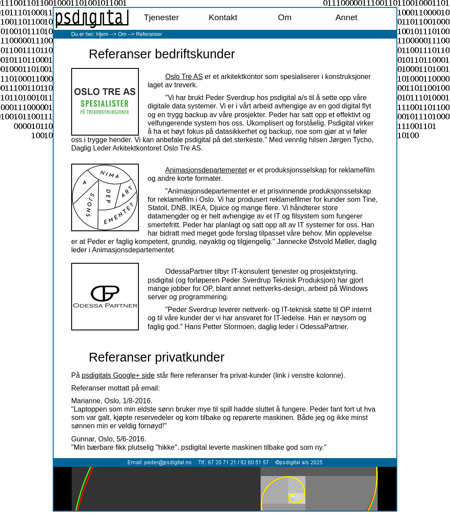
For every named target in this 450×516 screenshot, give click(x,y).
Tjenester (161, 17)
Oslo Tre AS (184, 76)
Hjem (102, 34)
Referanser (149, 34)
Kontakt (223, 17)
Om (285, 17)
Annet (346, 17)
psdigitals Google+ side (118, 375)
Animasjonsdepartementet (206, 170)
